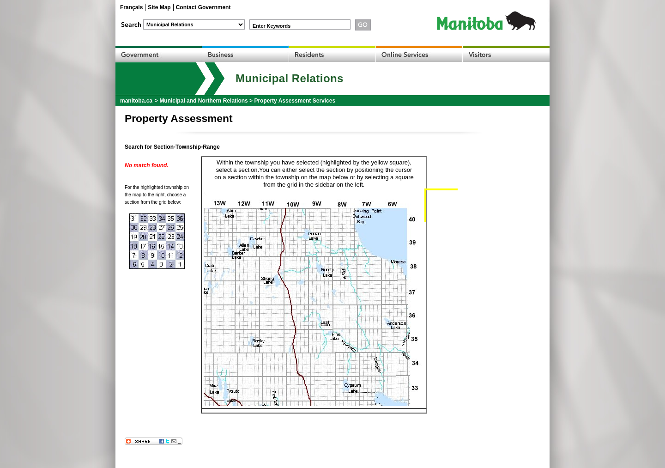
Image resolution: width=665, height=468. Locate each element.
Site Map (159, 7)
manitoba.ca (136, 100)
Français (131, 7)
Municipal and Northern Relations (203, 100)
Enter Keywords (271, 26)
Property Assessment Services (294, 100)
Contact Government (203, 7)
